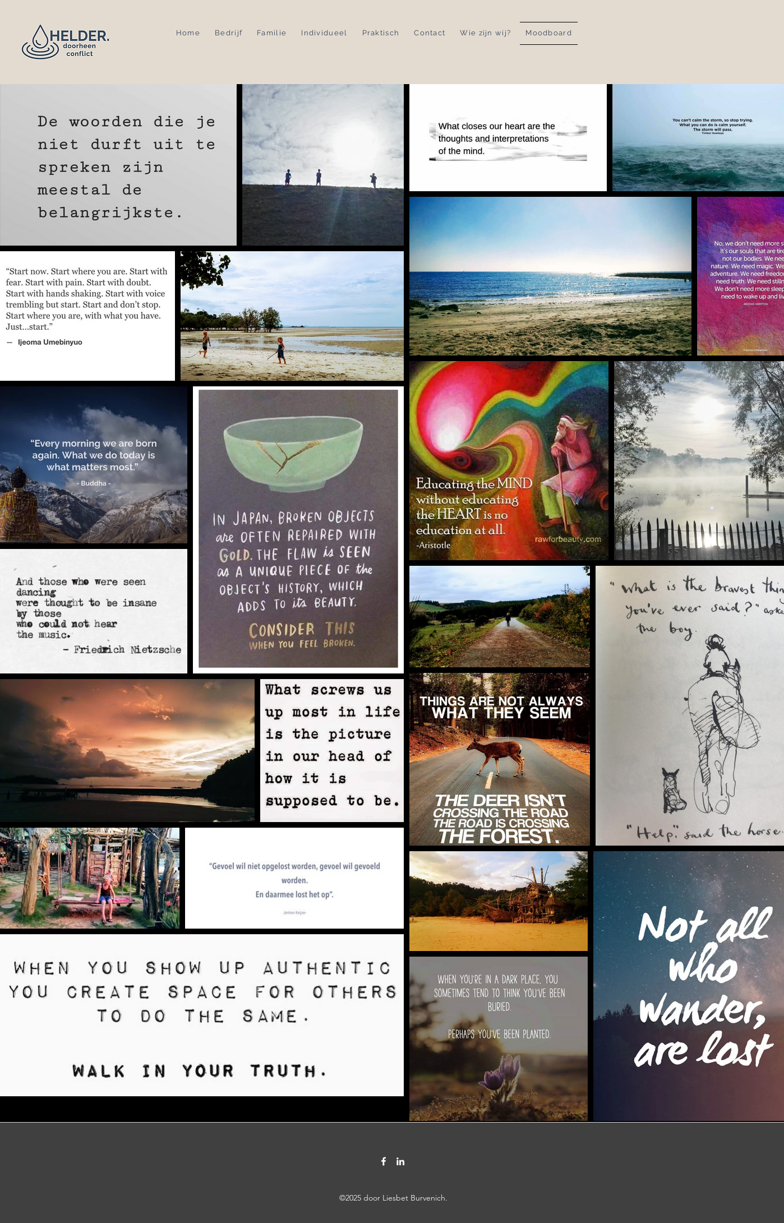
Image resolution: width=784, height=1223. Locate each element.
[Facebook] (383, 1161)
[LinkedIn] (400, 1161)
